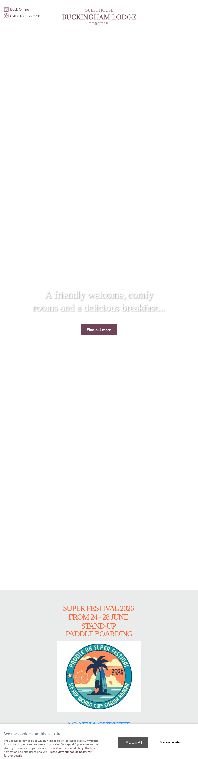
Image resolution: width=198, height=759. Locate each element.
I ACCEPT (133, 742)
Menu (189, 6)
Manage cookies (170, 742)
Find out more (99, 329)
